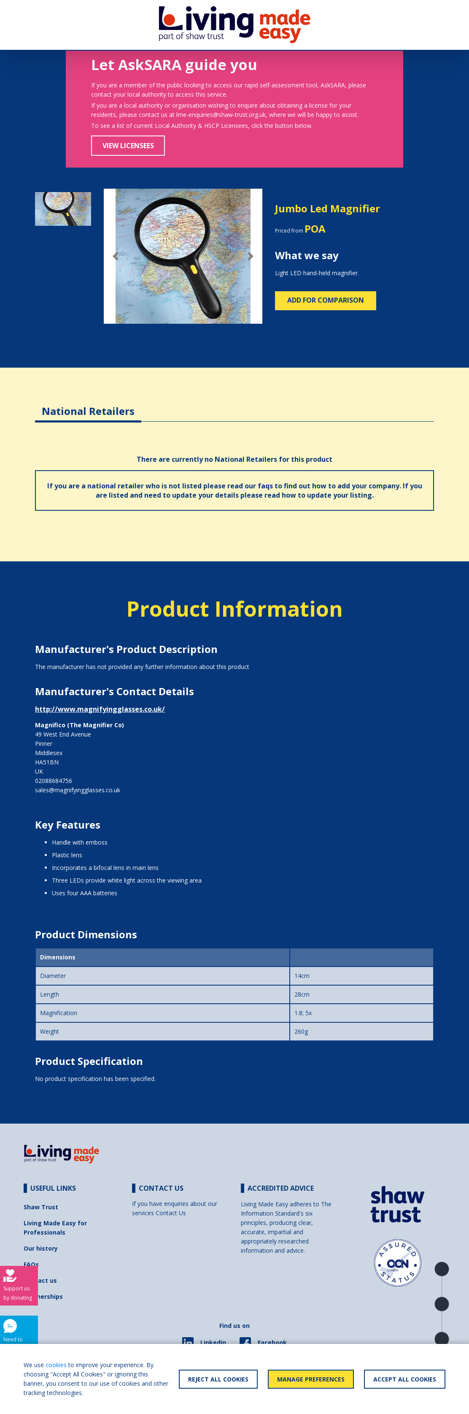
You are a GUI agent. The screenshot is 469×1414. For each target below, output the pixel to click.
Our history (41, 1248)
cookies (56, 1365)
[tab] (88, 404)
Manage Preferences (311, 1379)
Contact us (40, 1280)
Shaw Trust (41, 1207)
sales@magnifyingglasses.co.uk (77, 790)
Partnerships (43, 1296)
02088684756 (53, 781)
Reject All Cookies (218, 1379)
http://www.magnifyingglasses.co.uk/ (100, 709)
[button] (115, 256)
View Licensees (128, 145)
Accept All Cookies (404, 1379)
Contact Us (171, 1213)
